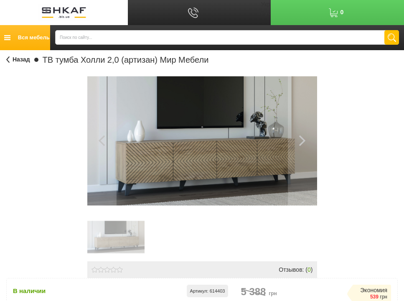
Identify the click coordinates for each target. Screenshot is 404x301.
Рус (266, 12)
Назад (21, 59)
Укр (265, 4)
